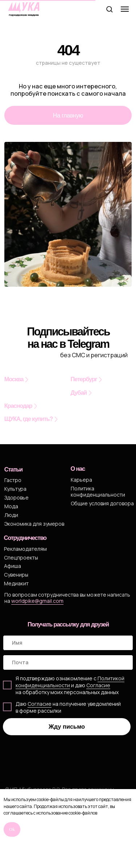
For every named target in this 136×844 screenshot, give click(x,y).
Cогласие (98, 685)
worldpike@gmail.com (37, 600)
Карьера (81, 479)
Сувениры (16, 574)
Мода (11, 506)
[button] (109, 8)
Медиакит (16, 583)
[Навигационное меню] (125, 9)
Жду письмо (67, 726)
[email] (68, 662)
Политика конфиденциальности (98, 491)
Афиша (12, 565)
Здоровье (16, 497)
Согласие (39, 703)
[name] (68, 642)
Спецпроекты (21, 557)
